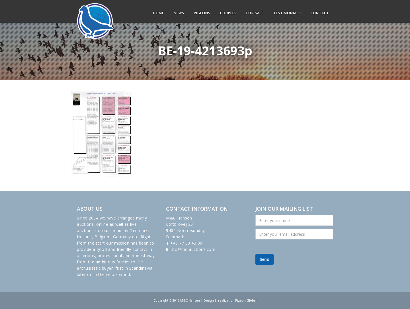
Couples (228, 13)
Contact (320, 13)
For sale (255, 13)
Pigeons (202, 13)
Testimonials (287, 13)
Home (158, 13)
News (179, 13)
